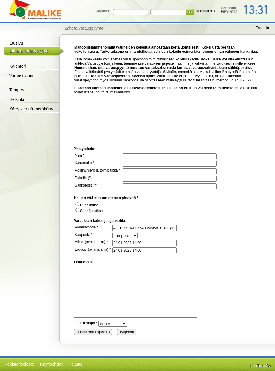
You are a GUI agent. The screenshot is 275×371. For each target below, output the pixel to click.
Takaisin (262, 28)
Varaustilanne (22, 75)
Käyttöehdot (51, 364)
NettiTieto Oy (260, 366)
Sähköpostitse (89, 211)
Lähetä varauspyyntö (29, 51)
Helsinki (16, 99)
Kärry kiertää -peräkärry (31, 109)
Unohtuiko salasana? (212, 11)
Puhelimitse (87, 205)
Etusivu (16, 43)
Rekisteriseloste (19, 364)
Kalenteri (17, 66)
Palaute (76, 364)
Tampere (17, 89)
